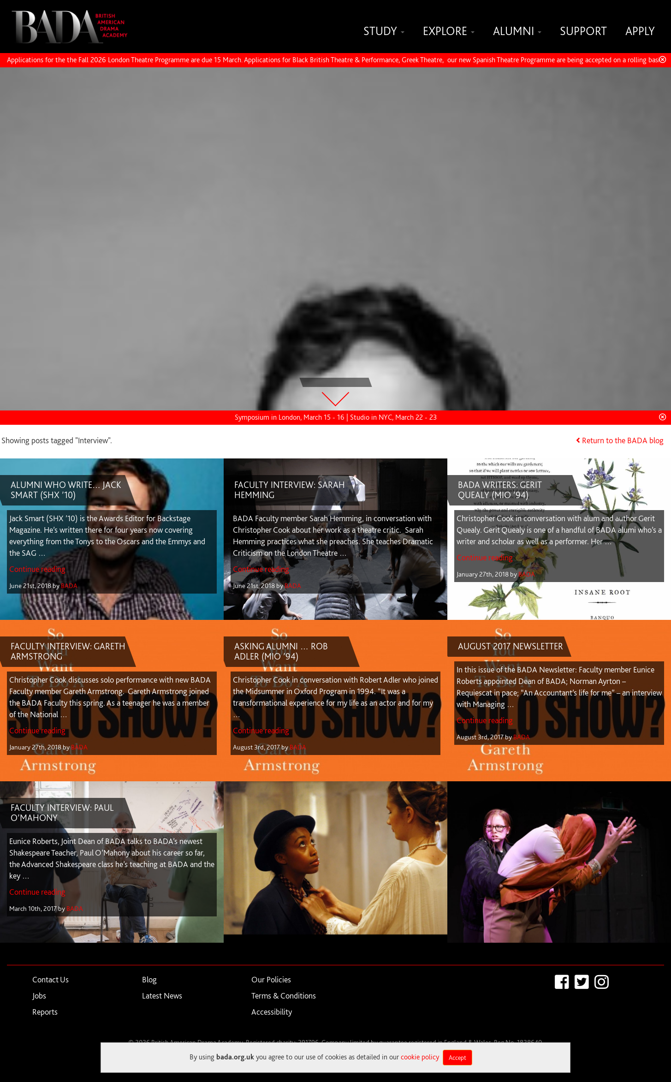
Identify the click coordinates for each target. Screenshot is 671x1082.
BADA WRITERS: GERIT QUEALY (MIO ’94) (500, 489)
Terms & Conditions (283, 995)
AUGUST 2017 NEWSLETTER (510, 646)
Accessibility (271, 1012)
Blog (149, 979)
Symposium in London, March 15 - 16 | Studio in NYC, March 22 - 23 (336, 417)
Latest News (162, 995)
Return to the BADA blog (623, 440)
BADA (69, 586)
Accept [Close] (457, 1057)
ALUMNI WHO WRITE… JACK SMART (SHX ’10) (66, 489)
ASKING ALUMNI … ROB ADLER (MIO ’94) (281, 651)
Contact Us (50, 979)
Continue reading (37, 569)
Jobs (39, 995)
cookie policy (420, 1056)
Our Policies (271, 979)
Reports (45, 1012)
